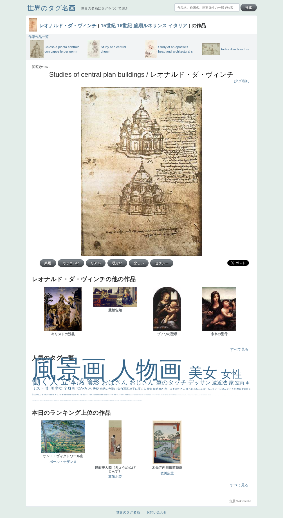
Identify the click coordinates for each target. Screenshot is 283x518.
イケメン (118, 394)
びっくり (132, 394)
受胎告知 (102, 400)
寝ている (57, 400)
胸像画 (174, 394)
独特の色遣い (109, 388)
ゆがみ (51, 400)
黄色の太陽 (131, 400)
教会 (239, 389)
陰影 (94, 382)
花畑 (135, 394)
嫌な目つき (70, 400)
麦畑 (244, 389)
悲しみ (169, 389)
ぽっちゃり (209, 389)
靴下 (125, 400)
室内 (240, 382)
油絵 (162, 394)
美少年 (48, 400)
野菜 (35, 400)
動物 (69, 394)
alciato (83, 400)
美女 (204, 373)
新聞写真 (55, 400)
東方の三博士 (89, 400)
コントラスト (43, 400)
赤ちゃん (198, 389)
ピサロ (99, 400)
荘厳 (129, 394)
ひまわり (58, 400)
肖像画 (52, 394)
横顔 (150, 389)
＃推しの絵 (124, 400)
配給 (69, 400)
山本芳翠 (81, 400)
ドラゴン (63, 400)
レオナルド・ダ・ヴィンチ (67, 25)
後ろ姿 (190, 389)
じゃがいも (133, 400)
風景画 (72, 369)
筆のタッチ (172, 382)
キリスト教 (59, 394)
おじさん (142, 382)
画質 (72, 400)
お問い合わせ (157, 512)
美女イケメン (52, 400)
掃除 (115, 394)
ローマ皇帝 (140, 400)
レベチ (38, 400)
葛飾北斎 (115, 476)
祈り (34, 400)
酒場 (44, 400)
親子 (97, 400)
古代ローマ (171, 394)
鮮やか (159, 394)
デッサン (200, 382)
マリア (79, 394)
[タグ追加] (241, 81)
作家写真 (140, 394)
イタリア (177, 25)
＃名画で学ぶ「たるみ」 (114, 400)
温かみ (83, 388)
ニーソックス (117, 400)
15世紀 (108, 25)
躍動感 (118, 400)
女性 (231, 374)
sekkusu (110, 400)
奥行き (95, 400)
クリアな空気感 (130, 400)
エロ (134, 400)
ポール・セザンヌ (63, 461)
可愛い (98, 400)
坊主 (56, 400)
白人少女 (86, 400)
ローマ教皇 (94, 400)
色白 (75, 400)
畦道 (107, 400)
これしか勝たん (136, 400)
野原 (168, 394)
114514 (91, 400)
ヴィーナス (84, 400)
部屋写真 (150, 394)
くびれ (33, 400)
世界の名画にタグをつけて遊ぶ (104, 8)
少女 (74, 394)
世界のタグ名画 (51, 8)
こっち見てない (74, 400)
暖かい (111, 400)
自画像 (102, 394)
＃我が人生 (47, 400)
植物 (98, 394)
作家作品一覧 (38, 37)
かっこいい (101, 400)
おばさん (115, 382)
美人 (112, 400)
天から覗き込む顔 (104, 400)
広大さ (160, 389)
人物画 (150, 369)
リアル (123, 394)
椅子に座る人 (138, 388)
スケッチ (109, 394)
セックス (45, 400)
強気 (91, 394)
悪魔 (54, 400)
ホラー (137, 400)
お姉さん (38, 394)
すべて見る (239, 349)
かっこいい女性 (79, 400)
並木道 (44, 394)
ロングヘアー (155, 394)
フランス (32, 400)
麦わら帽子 (41, 400)
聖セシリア (77, 400)
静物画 (66, 394)
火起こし (96, 400)
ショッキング (127, 400)
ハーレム (92, 400)
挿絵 (106, 400)
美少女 (57, 388)
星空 (65, 400)
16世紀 (124, 25)
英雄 (164, 394)
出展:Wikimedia (240, 501)
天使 (96, 388)
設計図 (105, 400)
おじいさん (221, 389)
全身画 (70, 388)
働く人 (46, 381)
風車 (141, 400)
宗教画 (126, 394)
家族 (166, 394)
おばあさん (179, 389)
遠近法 (220, 383)
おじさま (232, 389)
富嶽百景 (60, 400)
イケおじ (122, 400)
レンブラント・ (109, 400)
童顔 (61, 400)
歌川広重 (50, 400)
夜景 (142, 394)
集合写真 (124, 388)
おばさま (95, 394)
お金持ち (67, 400)
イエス (36, 400)
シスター (88, 400)
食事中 (80, 400)
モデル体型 (145, 394)
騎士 (68, 400)
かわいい (37, 400)
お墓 (121, 400)
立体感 (74, 381)
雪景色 (105, 394)
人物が (128, 400)
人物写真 (64, 400)
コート (120, 400)
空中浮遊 (62, 400)
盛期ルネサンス (150, 25)
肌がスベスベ (86, 394)
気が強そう (138, 400)
